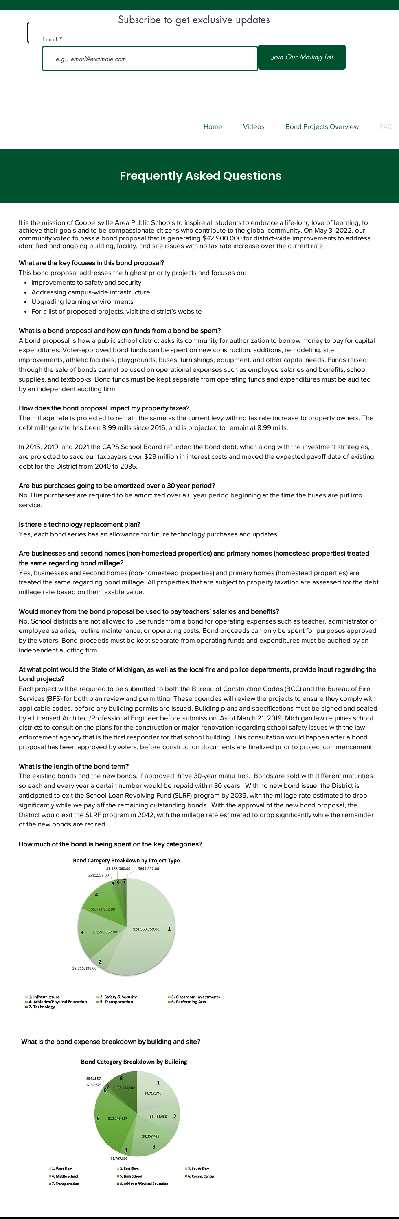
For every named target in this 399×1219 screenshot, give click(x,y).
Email (49, 39)
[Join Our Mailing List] (302, 57)
